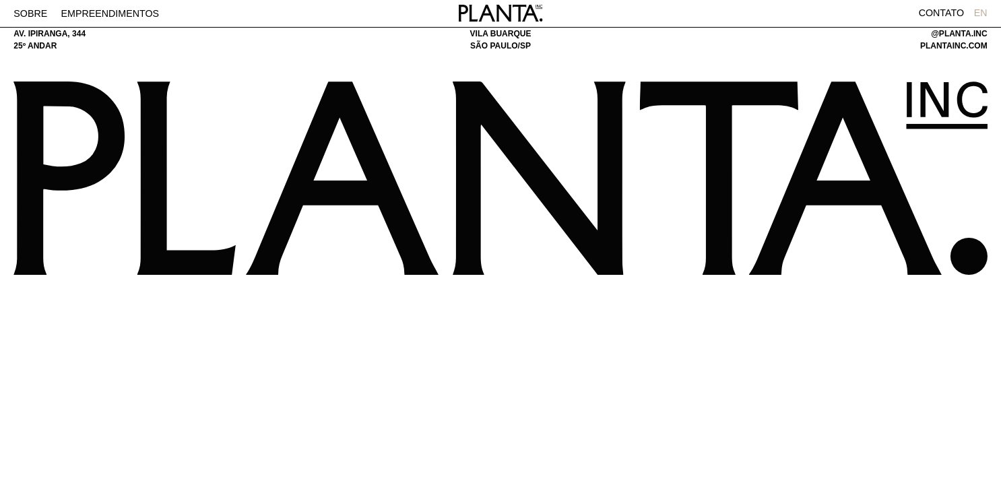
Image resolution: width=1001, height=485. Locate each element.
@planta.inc (959, 33)
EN (981, 12)
